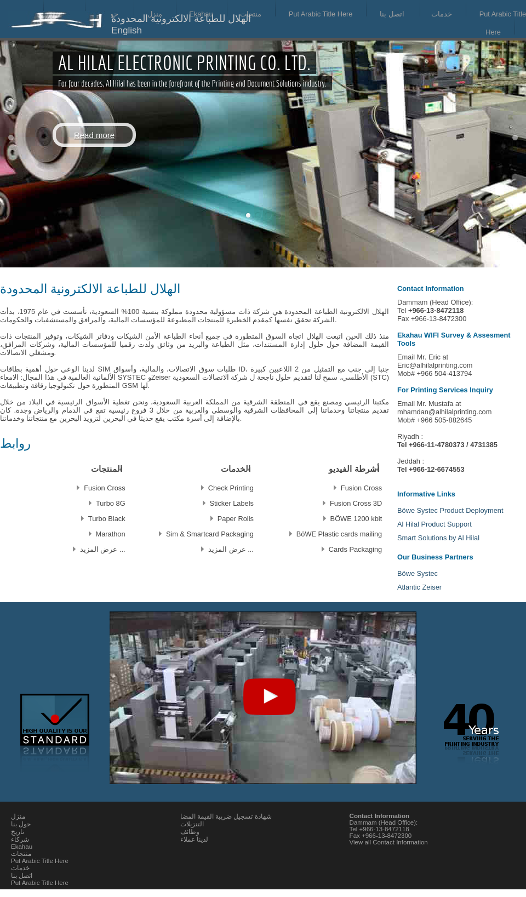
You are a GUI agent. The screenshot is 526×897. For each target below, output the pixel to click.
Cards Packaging (355, 549)
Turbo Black (106, 518)
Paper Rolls (236, 518)
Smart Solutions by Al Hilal (438, 538)
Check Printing (231, 487)
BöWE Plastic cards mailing (339, 533)
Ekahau (21, 846)
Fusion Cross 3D (356, 503)
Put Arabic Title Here (321, 14)
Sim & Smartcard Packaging (210, 533)
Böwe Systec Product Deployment (450, 510)
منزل (18, 816)
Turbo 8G (110, 503)
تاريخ (17, 832)
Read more (94, 135)
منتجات (250, 14)
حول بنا (21, 824)
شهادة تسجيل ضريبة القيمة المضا (226, 816)
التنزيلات (192, 824)
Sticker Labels (232, 503)
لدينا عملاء (194, 839)
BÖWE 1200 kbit (356, 518)
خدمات (441, 14)
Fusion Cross (361, 487)
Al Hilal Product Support (434, 524)
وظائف (189, 832)
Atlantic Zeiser (419, 587)
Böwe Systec (417, 573)
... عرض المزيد (231, 549)
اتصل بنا (392, 14)
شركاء (20, 839)
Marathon (110, 533)
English (126, 30)
